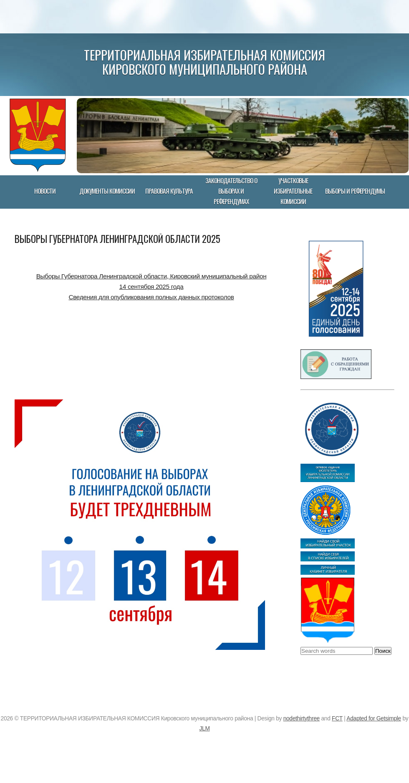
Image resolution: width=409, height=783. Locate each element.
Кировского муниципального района (204, 68)
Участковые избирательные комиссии (293, 191)
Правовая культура (169, 190)
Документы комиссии (107, 190)
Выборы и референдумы (355, 190)
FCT (337, 718)
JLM (204, 728)
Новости (45, 190)
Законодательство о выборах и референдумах (231, 191)
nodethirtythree (301, 718)
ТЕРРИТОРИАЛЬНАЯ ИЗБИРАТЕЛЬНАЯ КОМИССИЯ (204, 54)
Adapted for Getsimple (373, 718)
